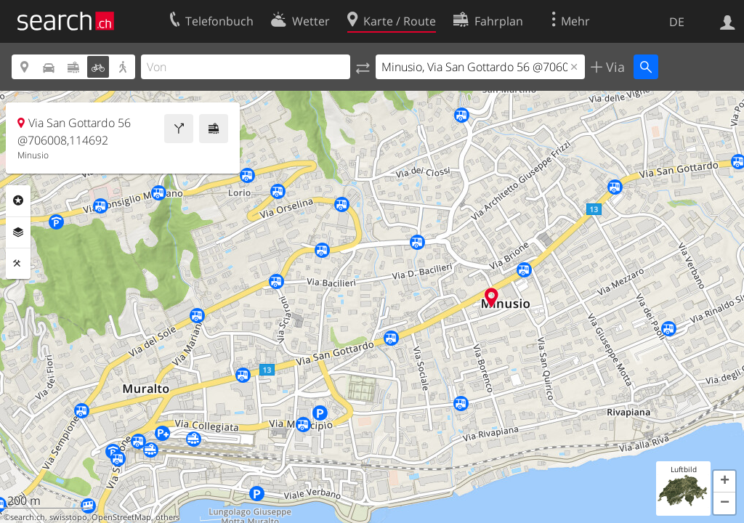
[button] (724, 481)
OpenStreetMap (121, 517)
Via (613, 67)
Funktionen (18, 263)
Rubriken (18, 200)
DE (676, 22)
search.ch (27, 517)
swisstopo (68, 517)
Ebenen (18, 232)
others (167, 517)
